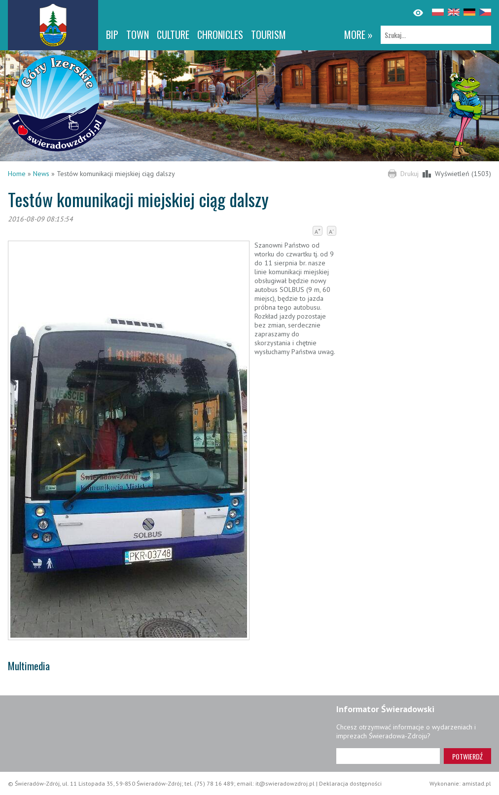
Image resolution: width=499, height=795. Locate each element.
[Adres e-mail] (388, 756)
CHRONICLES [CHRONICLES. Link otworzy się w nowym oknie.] (220, 34)
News (41, 173)
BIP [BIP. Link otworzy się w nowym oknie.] (112, 34)
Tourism (268, 34)
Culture (173, 34)
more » (358, 34)
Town (137, 34)
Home (17, 173)
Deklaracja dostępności (350, 783)
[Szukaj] (436, 35)
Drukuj (409, 173)
